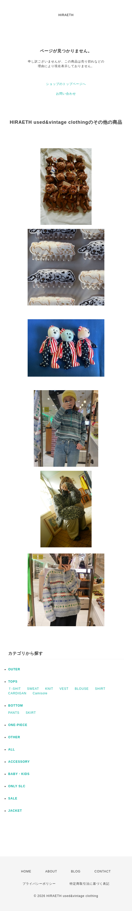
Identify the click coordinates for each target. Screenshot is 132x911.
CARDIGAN (17, 693)
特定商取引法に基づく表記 (89, 883)
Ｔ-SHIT (14, 689)
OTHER (14, 737)
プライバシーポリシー (39, 883)
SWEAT (33, 689)
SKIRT (31, 713)
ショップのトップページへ (66, 84)
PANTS (13, 713)
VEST (64, 689)
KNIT (49, 689)
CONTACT (102, 871)
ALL (11, 749)
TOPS (12, 681)
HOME (26, 871)
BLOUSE (82, 689)
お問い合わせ (66, 93)
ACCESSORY (19, 762)
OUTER (14, 669)
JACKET (15, 810)
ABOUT (51, 871)
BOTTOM (15, 705)
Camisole (40, 693)
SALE (12, 798)
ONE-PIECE (17, 725)
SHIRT (100, 689)
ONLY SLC (16, 786)
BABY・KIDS (19, 774)
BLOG (76, 871)
